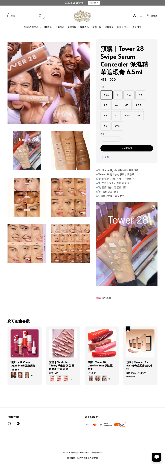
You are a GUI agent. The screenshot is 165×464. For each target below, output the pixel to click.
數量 (103, 134)
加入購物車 (127, 148)
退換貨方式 (93, 458)
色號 (103, 87)
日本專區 (59, 27)
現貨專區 (109, 27)
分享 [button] (105, 157)
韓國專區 (84, 27)
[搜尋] (40, 16)
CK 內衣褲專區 (31, 27)
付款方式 (71, 458)
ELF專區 (48, 27)
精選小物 (96, 27)
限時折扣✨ (123, 27)
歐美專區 (72, 27)
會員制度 (136, 27)
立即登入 (94, 2)
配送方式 (81, 458)
